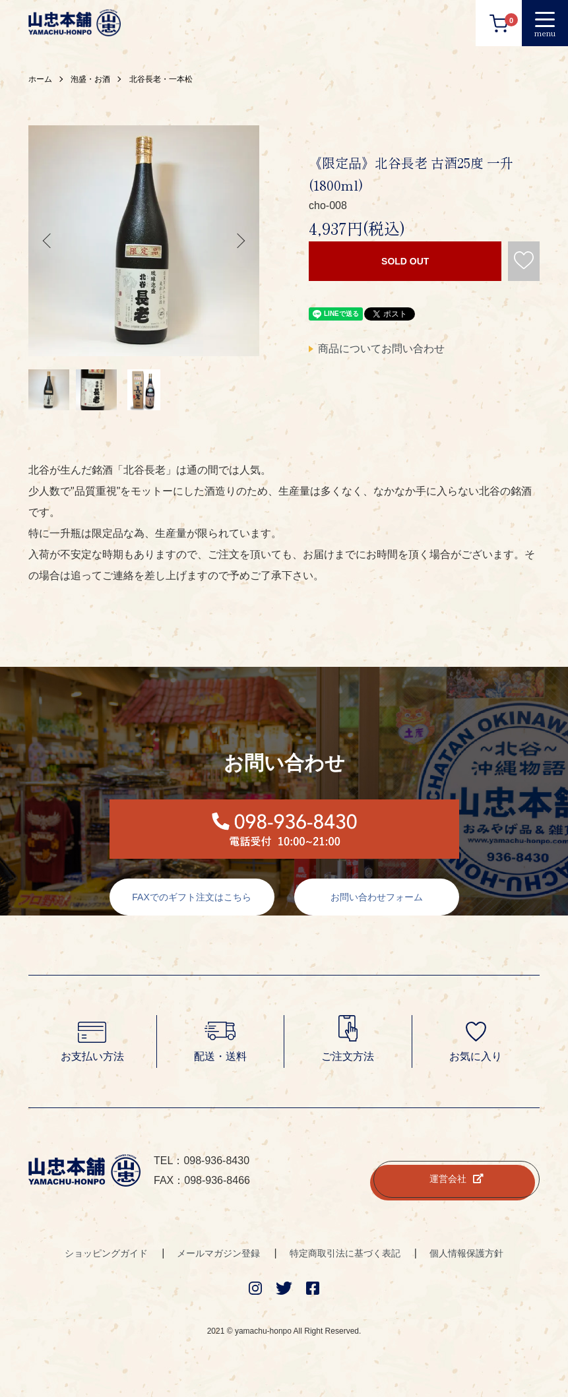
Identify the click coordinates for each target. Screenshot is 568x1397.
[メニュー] (545, 23)
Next (239, 241)
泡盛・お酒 (90, 79)
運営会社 (456, 1178)
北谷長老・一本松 (161, 79)
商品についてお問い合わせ (381, 348)
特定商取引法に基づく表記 (345, 1253)
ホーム (40, 79)
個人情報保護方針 (466, 1253)
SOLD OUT (405, 261)
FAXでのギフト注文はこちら (191, 897)
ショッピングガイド (106, 1253)
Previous (48, 241)
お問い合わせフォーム (377, 897)
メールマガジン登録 (218, 1253)
